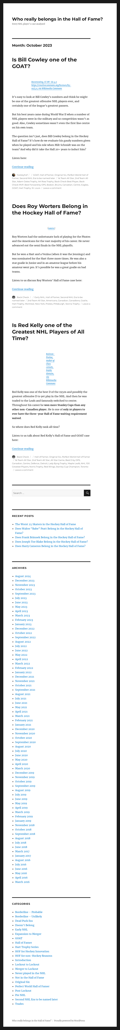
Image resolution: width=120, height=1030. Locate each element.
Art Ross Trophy (46, 181)
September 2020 (25, 742)
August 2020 (23, 746)
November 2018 (25, 825)
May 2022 (21, 654)
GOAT (36, 175)
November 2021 (25, 681)
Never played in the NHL (30, 973)
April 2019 (21, 807)
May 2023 (21, 606)
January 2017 (23, 855)
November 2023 (25, 584)
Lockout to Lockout (27, 964)
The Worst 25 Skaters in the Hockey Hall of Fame (45, 524)
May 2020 (21, 759)
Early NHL (40, 297)
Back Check (23, 297)
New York (40, 304)
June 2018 (21, 847)
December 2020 (25, 729)
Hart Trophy (25, 188)
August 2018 (22, 838)
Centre (76, 184)
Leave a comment (52, 188)
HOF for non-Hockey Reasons (33, 955)
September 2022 (25, 637)
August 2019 (22, 790)
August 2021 (22, 694)
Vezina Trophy (72, 304)
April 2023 (21, 611)
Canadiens (74, 300)
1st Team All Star (66, 178)
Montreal (29, 304)
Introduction (23, 960)
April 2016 (21, 877)
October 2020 (23, 737)
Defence (35, 463)
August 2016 (22, 860)
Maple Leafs (74, 463)
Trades (19, 1003)
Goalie (84, 300)
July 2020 (21, 750)
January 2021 (23, 724)
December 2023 (24, 580)
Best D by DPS (72, 460)
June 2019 (21, 799)
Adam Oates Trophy (27, 181)
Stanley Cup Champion (68, 466)
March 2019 (22, 812)
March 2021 (22, 716)
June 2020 (21, 755)
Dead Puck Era (24, 920)
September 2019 (25, 785)
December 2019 (24, 772)
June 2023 (21, 602)
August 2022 (23, 641)
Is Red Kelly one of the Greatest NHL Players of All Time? (48, 331)
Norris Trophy (36, 466)
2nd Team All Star (36, 300)
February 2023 (24, 619)
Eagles (84, 184)
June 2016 (21, 868)
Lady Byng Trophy (57, 463)
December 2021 (24, 676)
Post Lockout (23, 990)
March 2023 (22, 615)
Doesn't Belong (24, 925)
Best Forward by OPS (35, 184)
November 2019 (25, 777)
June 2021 (21, 702)
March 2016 (22, 882)
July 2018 (20, 842)
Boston (50, 184)
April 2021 (21, 711)
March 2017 (22, 851)
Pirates (49, 304)
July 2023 (21, 598)
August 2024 (23, 576)
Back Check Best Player (66, 181)
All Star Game (58, 460)
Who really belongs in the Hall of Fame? (57, 19)
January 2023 (23, 624)
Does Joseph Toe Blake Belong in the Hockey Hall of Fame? (51, 541)
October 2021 (23, 685)
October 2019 (23, 781)
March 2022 (22, 663)
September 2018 (25, 833)
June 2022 (21, 650)
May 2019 (21, 803)
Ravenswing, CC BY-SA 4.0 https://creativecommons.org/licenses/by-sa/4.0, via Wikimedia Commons (51, 85)
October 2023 (23, 589)
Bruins (58, 184)
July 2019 (20, 794)
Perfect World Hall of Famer (76, 457)
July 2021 (20, 698)
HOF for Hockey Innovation (32, 951)
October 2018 (23, 829)
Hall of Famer (47, 175)
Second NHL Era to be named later (37, 178)
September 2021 (25, 689)
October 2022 (23, 633)
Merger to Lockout (26, 968)
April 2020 (21, 764)
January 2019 (23, 820)
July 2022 (21, 646)
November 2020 (25, 733)
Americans (51, 300)
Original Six (60, 175)
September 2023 (25, 593)
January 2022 (23, 672)
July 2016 (20, 864)
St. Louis (36, 188)
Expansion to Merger (28, 933)
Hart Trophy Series (27, 947)
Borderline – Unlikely (28, 916)
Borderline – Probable (28, 912)
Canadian (67, 184)
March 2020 (22, 768)
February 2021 (24, 720)
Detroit (44, 463)
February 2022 (24, 667)
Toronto (84, 466)
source (51, 228)
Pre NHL (20, 995)
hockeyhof (22, 175)
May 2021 (21, 707)
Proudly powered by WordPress (69, 1020)
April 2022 (21, 659)
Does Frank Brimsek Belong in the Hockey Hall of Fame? (50, 537)
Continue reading (23, 166)
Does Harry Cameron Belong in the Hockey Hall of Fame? (50, 546)
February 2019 (24, 816)
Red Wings (49, 466)
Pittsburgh (58, 304)
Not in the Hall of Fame (29, 977)
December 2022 (25, 628)
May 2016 (21, 873)
